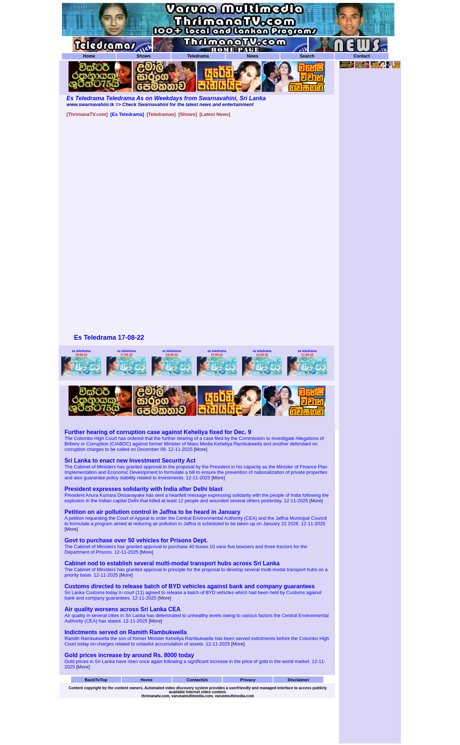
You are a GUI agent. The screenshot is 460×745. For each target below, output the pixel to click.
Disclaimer (298, 679)
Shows (143, 56)
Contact (362, 56)
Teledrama (198, 56)
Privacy (248, 679)
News (252, 56)
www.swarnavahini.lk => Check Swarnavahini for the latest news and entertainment (160, 104)
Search (307, 56)
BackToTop (96, 679)
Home (89, 56)
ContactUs (197, 679)
